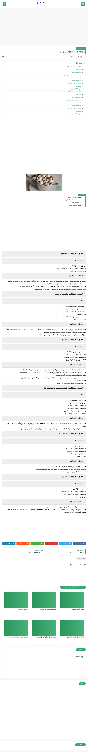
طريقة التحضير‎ (76, 72)
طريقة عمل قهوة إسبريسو (18, 637)
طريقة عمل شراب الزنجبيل (75, 637)
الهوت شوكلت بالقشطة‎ (73, 100)
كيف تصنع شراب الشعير (48, 609)
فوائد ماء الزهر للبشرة (76, 205)
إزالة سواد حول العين (76, 203)
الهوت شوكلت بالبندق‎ (74, 83)
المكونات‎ (78, 69)
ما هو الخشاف (23, 609)
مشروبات (81, 48)
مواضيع (41, 2)
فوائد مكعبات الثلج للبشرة (74, 200)
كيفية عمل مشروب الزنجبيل (46, 637)
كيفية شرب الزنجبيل (77, 609)
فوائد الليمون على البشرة (75, 197)
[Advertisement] (44, 27)
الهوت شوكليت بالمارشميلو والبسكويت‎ (68, 92)
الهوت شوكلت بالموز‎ (74, 108)
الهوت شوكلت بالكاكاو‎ (74, 67)
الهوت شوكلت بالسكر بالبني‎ (72, 75)
